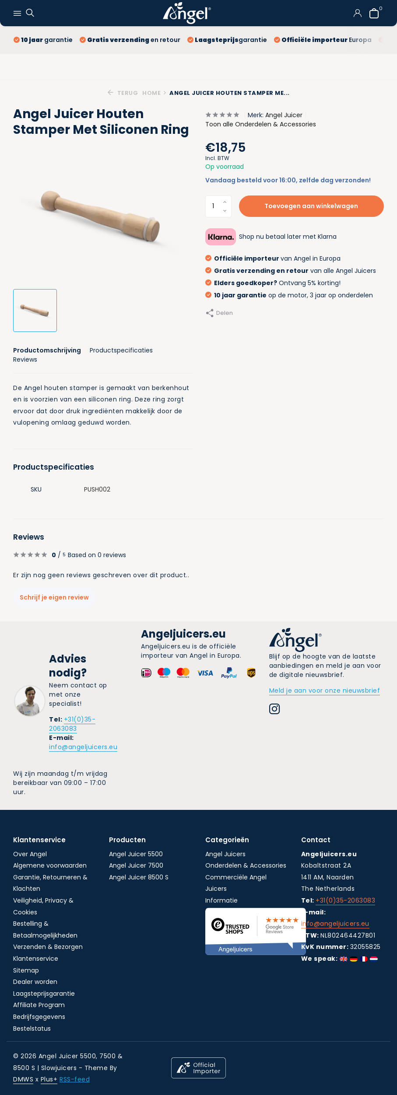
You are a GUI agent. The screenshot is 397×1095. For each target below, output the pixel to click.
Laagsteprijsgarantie (44, 993)
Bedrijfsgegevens (39, 1016)
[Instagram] (274, 710)
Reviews (25, 359)
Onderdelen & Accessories (245, 865)
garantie (43, 39)
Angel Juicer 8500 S (139, 877)
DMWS (23, 1079)
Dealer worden (35, 981)
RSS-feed (75, 1079)
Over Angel (30, 854)
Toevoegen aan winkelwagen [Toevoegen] (311, 206)
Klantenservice (35, 958)
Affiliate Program (39, 1005)
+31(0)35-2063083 (72, 724)
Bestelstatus (32, 1028)
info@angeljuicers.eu (83, 747)
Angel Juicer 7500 (136, 865)
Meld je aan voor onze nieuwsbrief (324, 690)
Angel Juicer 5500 (136, 854)
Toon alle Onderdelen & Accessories (260, 124)
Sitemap (26, 970)
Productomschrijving (47, 350)
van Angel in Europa (273, 258)
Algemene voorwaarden (50, 865)
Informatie (221, 900)
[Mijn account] (357, 13)
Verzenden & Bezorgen (48, 946)
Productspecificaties (121, 350)
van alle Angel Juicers (290, 270)
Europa (323, 39)
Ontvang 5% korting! (273, 283)
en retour (130, 39)
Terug (123, 93)
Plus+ (49, 1079)
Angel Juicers (225, 854)
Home (154, 93)
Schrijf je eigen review (54, 597)
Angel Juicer (283, 115)
